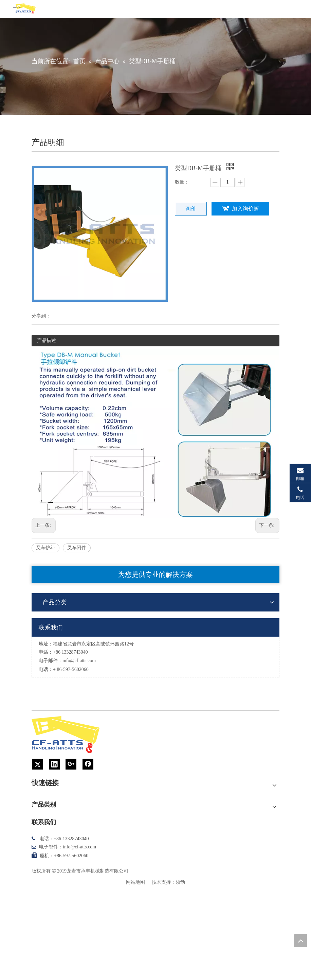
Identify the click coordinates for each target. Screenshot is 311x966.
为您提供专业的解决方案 (155, 574)
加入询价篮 (245, 208)
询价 (190, 208)
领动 (180, 882)
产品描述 (46, 340)
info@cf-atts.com (79, 660)
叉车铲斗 (45, 547)
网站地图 (135, 882)
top (300, 940)
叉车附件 (76, 547)
